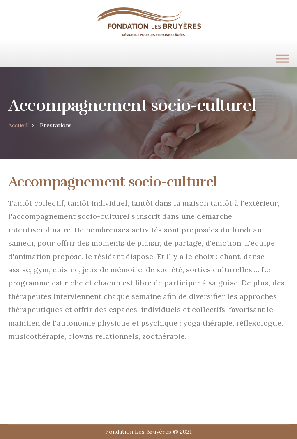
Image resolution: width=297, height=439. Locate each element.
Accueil (18, 125)
